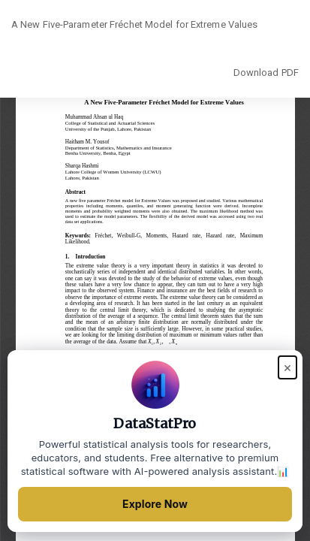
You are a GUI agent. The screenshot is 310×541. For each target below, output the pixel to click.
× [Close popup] (287, 367)
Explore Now (155, 503)
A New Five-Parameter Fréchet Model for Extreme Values (134, 24)
